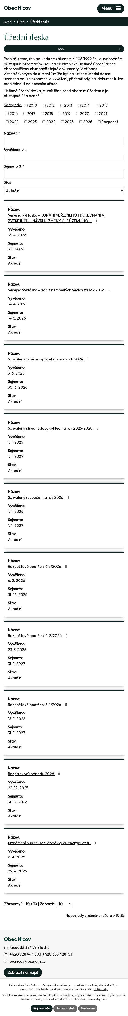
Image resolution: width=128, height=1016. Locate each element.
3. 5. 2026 (16, 249)
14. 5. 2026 (17, 318)
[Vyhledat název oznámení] (64, 141)
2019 (66, 113)
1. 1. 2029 (15, 456)
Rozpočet (110, 121)
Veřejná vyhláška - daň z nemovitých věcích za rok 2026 (60, 290)
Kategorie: (13, 104)
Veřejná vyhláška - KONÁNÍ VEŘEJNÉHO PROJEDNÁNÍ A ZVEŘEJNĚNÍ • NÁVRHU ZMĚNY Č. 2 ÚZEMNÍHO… (56, 218)
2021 (103, 113)
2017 (31, 113)
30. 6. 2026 (17, 387)
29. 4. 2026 (17, 871)
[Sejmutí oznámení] (64, 174)
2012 (51, 105)
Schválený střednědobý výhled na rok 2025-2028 (54, 428)
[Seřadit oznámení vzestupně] (19, 132)
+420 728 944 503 (25, 954)
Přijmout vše (41, 1008)
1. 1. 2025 (15, 442)
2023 (32, 121)
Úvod (8, 22)
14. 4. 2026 (17, 304)
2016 (14, 113)
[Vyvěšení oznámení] (64, 158)
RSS (90, 49)
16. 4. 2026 (17, 235)
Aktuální (15, 263)
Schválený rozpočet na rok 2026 (39, 497)
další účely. (101, 989)
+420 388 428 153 (57, 954)
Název (10, 133)
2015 (103, 105)
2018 (49, 113)
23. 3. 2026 (17, 649)
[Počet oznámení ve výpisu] (64, 904)
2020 (84, 113)
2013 (68, 105)
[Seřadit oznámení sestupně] (19, 134)
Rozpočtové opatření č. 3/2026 (38, 635)
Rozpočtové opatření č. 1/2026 (38, 704)
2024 (50, 121)
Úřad (21, 22)
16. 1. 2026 (16, 718)
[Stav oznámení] (64, 191)
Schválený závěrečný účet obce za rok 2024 (49, 359)
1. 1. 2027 (15, 525)
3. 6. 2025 (16, 373)
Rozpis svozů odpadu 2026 (35, 773)
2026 (87, 121)
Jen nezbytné (65, 1008)
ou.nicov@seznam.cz (28, 961)
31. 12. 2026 (17, 594)
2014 (85, 105)
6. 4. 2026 (16, 857)
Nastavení (88, 1008)
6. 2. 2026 (16, 580)
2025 (69, 121)
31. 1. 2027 (16, 663)
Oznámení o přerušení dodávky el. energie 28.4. (53, 842)
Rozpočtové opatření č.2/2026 (38, 566)
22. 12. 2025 (18, 787)
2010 (33, 105)
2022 (14, 121)
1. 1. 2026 (15, 511)
